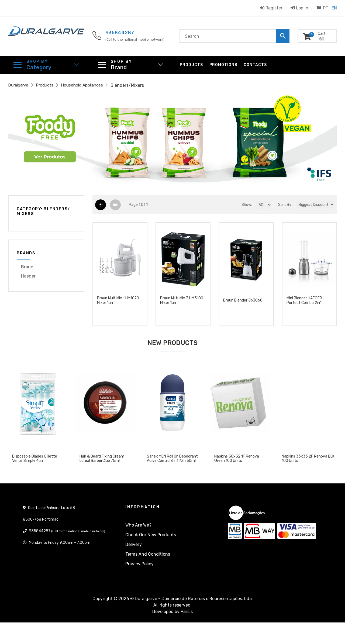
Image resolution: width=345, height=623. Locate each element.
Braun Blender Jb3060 (243, 303)
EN (334, 8)
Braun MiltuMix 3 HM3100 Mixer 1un (181, 303)
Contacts (255, 65)
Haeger (28, 276)
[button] (32, 140)
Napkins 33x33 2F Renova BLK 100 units (308, 459)
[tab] (100, 205)
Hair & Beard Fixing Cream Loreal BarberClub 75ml (102, 459)
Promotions (223, 65)
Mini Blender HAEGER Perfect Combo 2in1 (304, 303)
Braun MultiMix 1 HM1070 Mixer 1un (118, 303)
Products (191, 65)
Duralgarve (19, 85)
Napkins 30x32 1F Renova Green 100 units (236, 459)
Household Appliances (86, 85)
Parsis (187, 612)
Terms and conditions (147, 554)
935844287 (119, 32)
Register (271, 8)
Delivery (133, 545)
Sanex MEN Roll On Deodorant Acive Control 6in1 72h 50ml (172, 459)
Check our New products (150, 535)
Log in (299, 8)
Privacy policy (139, 564)
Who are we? (138, 525)
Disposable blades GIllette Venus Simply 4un (34, 459)
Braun (27, 266)
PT (325, 8)
